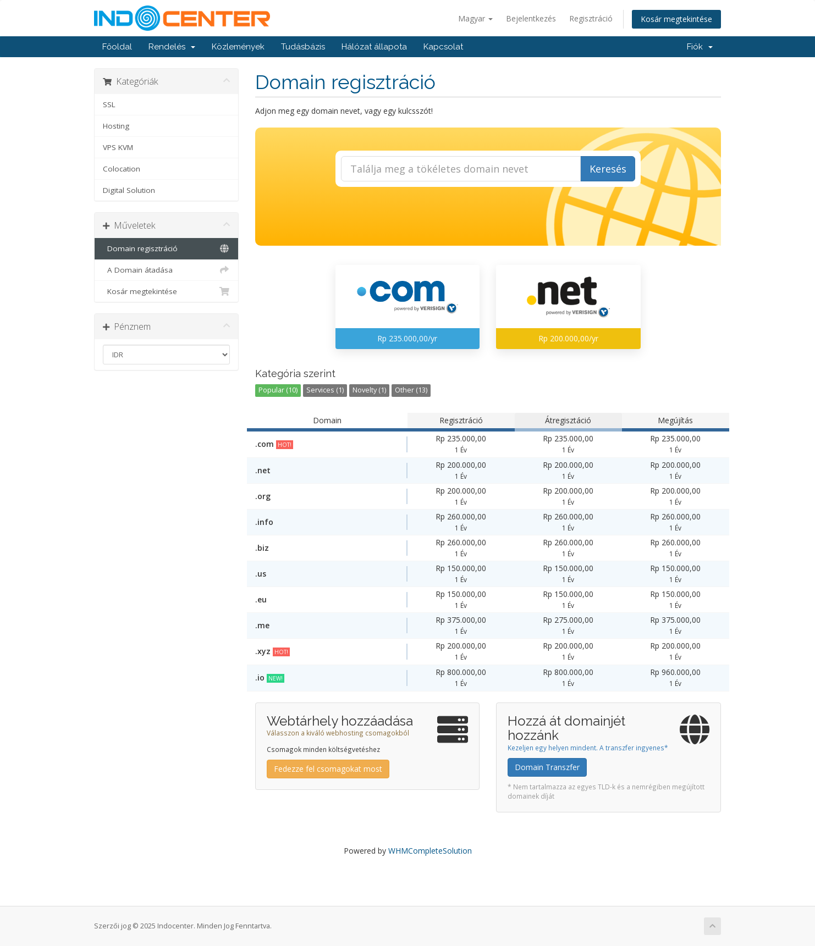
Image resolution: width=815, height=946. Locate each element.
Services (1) (325, 390)
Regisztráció (591, 18)
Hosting (116, 126)
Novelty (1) (369, 390)
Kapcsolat (443, 47)
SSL (109, 104)
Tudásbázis (303, 47)
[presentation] (487, 216)
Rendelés (171, 47)
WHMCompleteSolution (430, 850)
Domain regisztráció (166, 248)
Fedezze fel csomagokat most (328, 769)
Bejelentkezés (531, 18)
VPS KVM (118, 147)
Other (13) (411, 390)
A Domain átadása (166, 269)
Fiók (700, 47)
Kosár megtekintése (676, 19)
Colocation (121, 169)
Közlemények (238, 47)
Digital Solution (129, 190)
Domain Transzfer (547, 767)
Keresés (608, 168)
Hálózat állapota (374, 47)
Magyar (475, 18)
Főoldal (117, 47)
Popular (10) (278, 390)
